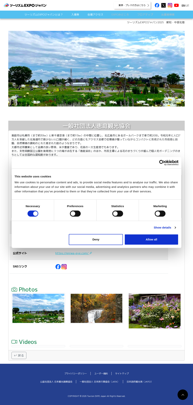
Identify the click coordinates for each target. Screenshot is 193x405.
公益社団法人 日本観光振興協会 (56, 381)
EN (183, 5)
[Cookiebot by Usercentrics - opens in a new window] (162, 163)
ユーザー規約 (101, 373)
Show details (162, 227)
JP (187, 5)
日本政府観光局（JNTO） (140, 381)
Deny (96, 239)
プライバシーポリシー (75, 373)
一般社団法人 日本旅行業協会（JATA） (99, 381)
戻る (19, 355)
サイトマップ (122, 373)
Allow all (151, 239)
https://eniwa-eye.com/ (73, 253)
